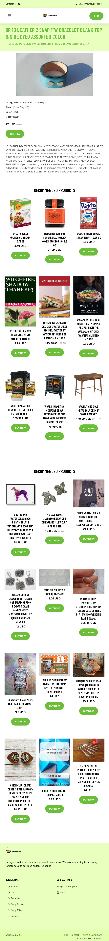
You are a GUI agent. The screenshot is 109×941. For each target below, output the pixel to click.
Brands (15, 886)
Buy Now (15, 133)
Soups (14, 916)
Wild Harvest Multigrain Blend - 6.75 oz (20, 237)
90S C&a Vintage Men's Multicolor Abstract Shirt (20, 703)
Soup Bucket (17, 904)
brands (23, 102)
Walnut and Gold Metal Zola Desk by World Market (88, 410)
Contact (75, 934)
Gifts (13, 892)
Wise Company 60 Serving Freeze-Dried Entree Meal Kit (20, 409)
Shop (96, 15)
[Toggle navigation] (9, 15)
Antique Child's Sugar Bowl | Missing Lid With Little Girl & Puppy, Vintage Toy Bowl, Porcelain (88, 688)
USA (81, 3)
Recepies (15, 898)
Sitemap (98, 938)
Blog (65, 934)
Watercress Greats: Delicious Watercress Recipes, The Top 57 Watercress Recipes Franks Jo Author (54, 330)
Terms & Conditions (91, 934)
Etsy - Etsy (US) (36, 102)
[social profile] (19, 4)
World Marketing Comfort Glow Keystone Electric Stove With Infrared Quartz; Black (54, 414)
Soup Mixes (17, 910)
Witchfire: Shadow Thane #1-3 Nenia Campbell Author (20, 335)
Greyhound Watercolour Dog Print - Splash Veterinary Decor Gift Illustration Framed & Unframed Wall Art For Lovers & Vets (20, 526)
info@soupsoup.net (93, 3)
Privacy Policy (84, 938)
